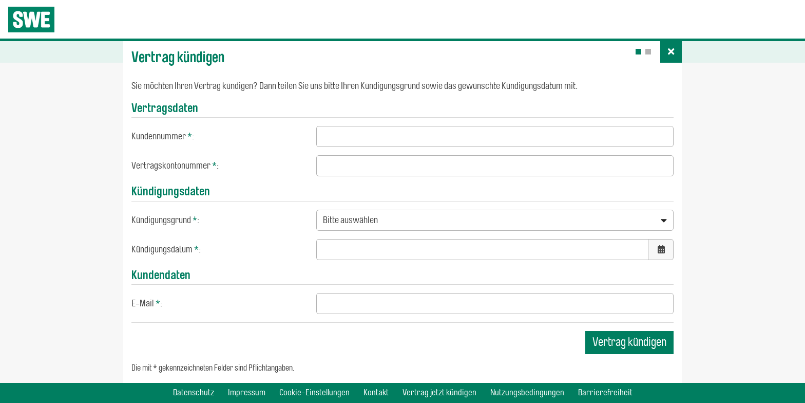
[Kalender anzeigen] (661, 249)
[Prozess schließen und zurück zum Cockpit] (671, 52)
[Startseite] (31, 19)
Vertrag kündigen (629, 342)
